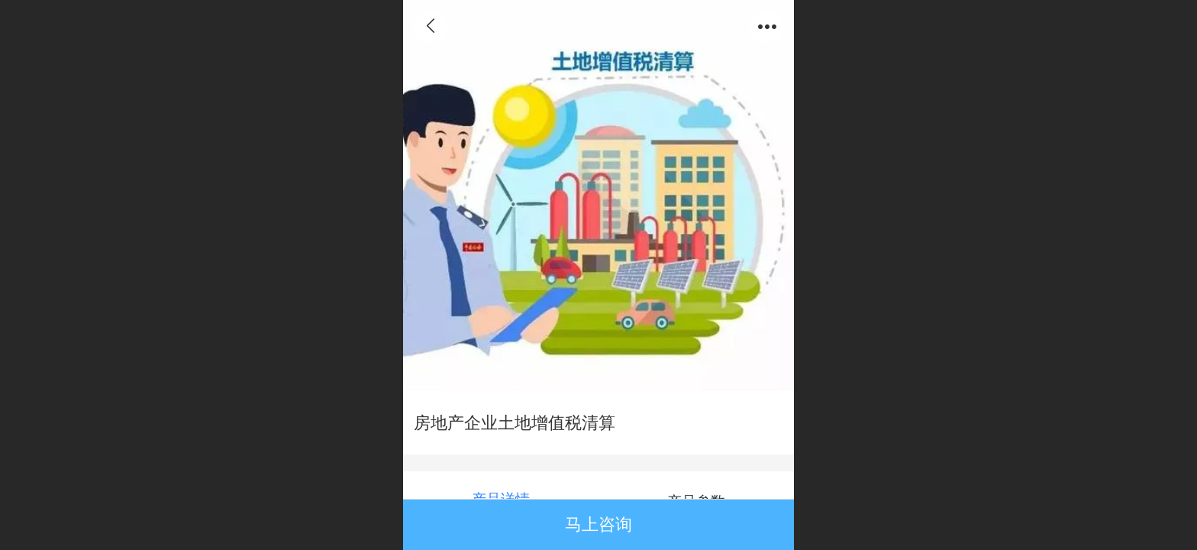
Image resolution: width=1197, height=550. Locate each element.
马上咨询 (598, 524)
